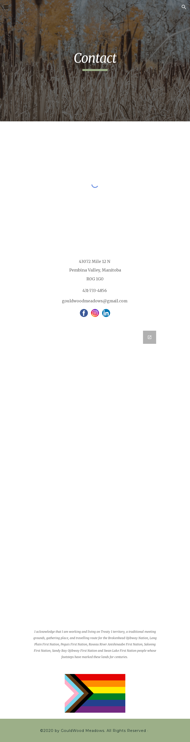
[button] (6, 7)
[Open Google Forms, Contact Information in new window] (149, 337)
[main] (95, 60)
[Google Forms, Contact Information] (95, 468)
